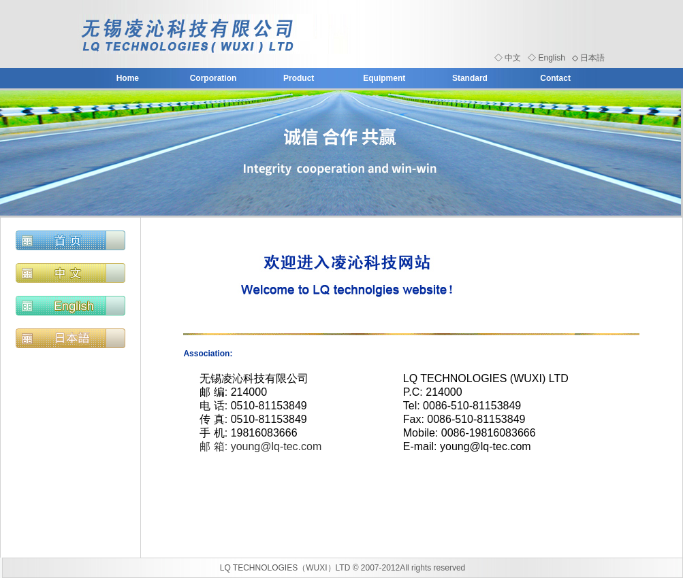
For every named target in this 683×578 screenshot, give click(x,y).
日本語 (592, 58)
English (551, 58)
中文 (513, 58)
